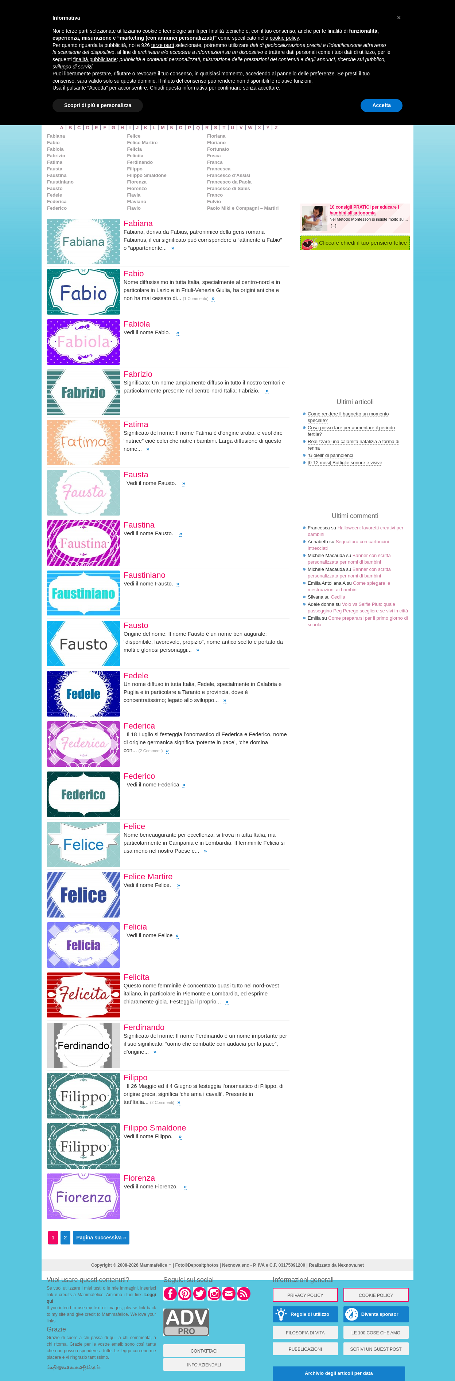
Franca (215, 162)
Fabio (53, 142)
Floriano (216, 142)
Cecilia (338, 597)
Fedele (54, 195)
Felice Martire (142, 142)
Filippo (135, 168)
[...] (333, 226)
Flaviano (136, 201)
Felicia (134, 149)
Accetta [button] (381, 105)
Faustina (56, 175)
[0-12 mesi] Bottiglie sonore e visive (345, 462)
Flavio (134, 208)
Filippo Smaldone (146, 175)
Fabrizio (56, 155)
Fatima (54, 162)
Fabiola (55, 149)
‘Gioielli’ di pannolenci (330, 455)
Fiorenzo (137, 188)
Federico (57, 208)
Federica (56, 201)
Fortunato (218, 149)
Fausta (54, 168)
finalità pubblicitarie (95, 59)
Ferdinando (140, 162)
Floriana (216, 136)
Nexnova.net (351, 1265)
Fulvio (214, 201)
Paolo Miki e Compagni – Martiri (243, 208)
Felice (133, 136)
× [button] (399, 17)
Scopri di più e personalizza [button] (97, 105)
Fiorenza (136, 182)
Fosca (214, 155)
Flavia (133, 195)
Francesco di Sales (228, 188)
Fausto (55, 188)
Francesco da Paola (229, 182)
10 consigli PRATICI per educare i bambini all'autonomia (364, 210)
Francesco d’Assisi (228, 175)
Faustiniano (60, 182)
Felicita (135, 155)
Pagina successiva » (101, 1237)
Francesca (218, 168)
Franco (215, 195)
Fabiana (56, 136)
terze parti (162, 45)
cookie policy (284, 38)
